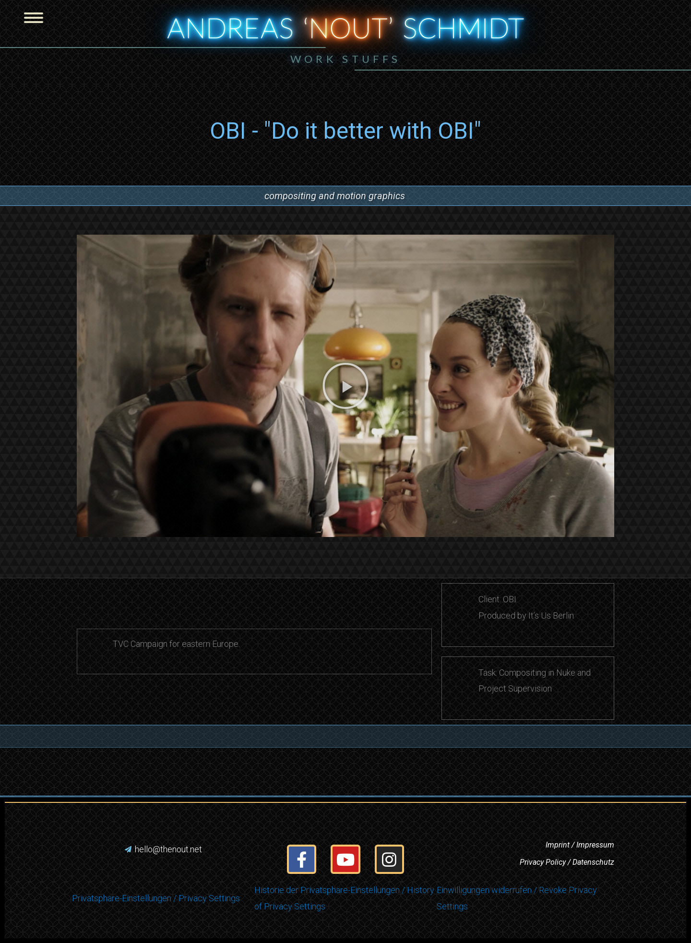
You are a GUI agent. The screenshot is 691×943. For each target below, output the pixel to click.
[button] (509, 60)
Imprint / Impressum (580, 844)
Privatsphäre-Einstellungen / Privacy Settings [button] (156, 898)
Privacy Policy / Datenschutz (567, 862)
